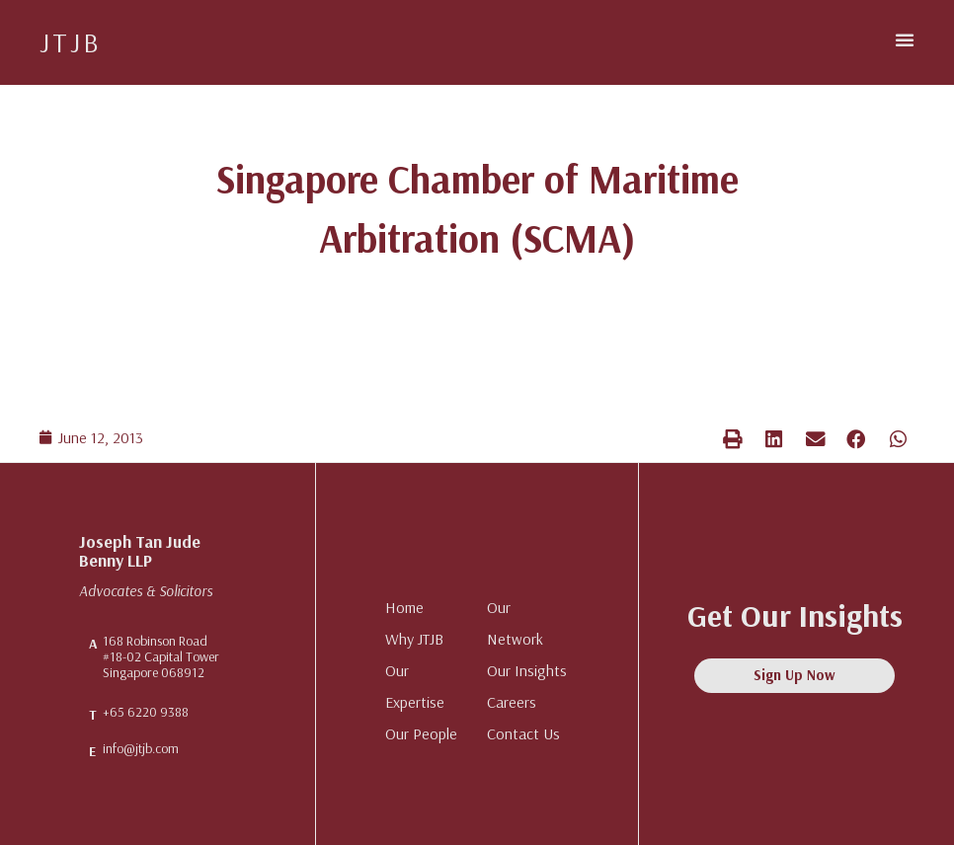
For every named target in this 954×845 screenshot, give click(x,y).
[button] (904, 39)
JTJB (71, 42)
